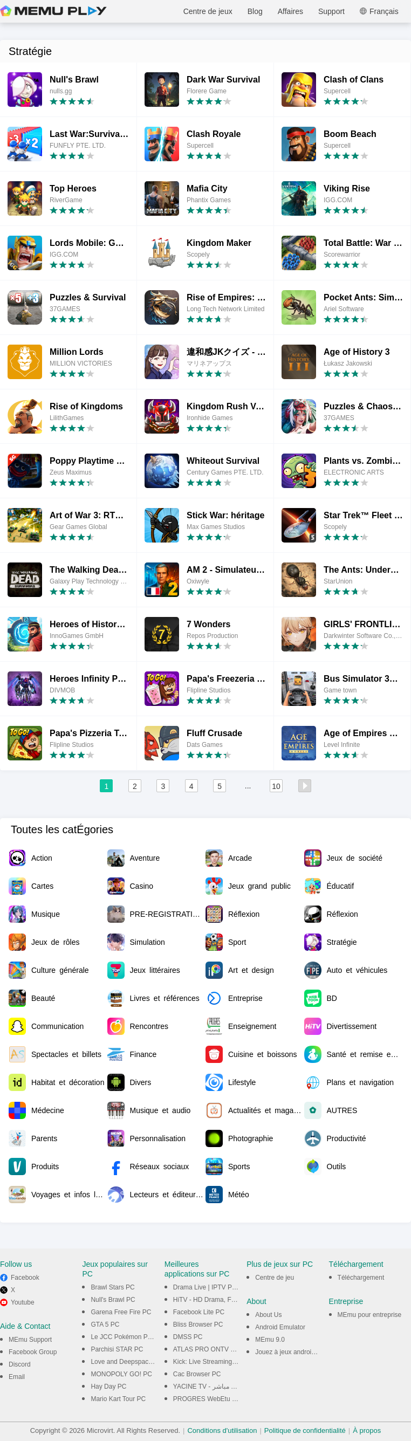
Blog (255, 11)
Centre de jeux (207, 11)
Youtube (23, 1302)
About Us (268, 1315)
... (248, 785)
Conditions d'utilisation (222, 1430)
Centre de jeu (274, 1277)
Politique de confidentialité (305, 1430)
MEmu (53, 11)
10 (276, 786)
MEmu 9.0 (270, 1339)
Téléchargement (361, 1277)
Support (331, 11)
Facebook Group (33, 1352)
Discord (20, 1364)
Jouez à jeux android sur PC (296, 1352)
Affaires (290, 11)
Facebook (25, 1277)
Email (17, 1377)
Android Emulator (280, 1327)
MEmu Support (30, 1339)
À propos (367, 1430)
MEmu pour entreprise (370, 1315)
